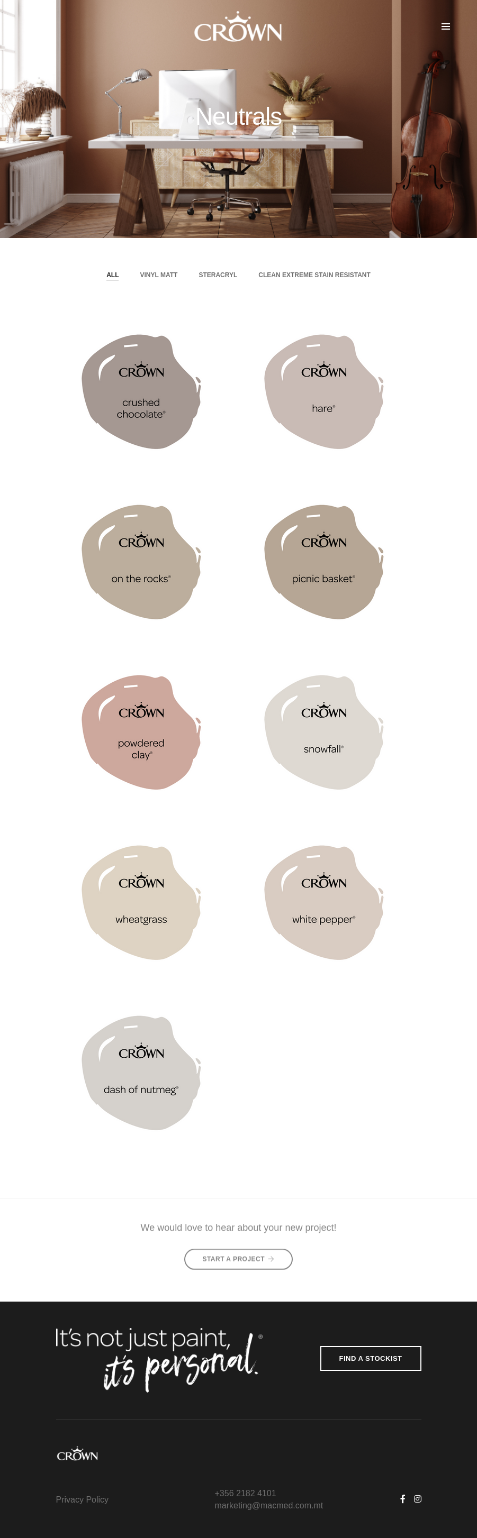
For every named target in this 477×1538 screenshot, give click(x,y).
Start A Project (238, 1253)
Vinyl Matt (158, 275)
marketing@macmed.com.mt (269, 1505)
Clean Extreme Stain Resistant (314, 275)
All (112, 275)
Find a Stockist (370, 1358)
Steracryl (218, 275)
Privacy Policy (82, 1499)
